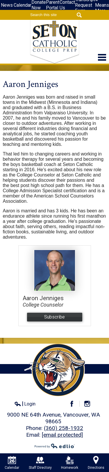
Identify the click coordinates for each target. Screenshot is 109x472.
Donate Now (38, 5)
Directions (96, 463)
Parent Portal (52, 5)
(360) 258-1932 (63, 428)
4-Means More (102, 5)
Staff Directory (40, 463)
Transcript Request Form (85, 5)
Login (24, 404)
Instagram (89, 404)
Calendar (22, 5)
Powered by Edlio (54, 446)
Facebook (74, 404)
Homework (69, 463)
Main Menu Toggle (102, 57)
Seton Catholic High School (54, 42)
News (7, 5)
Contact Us (67, 5)
